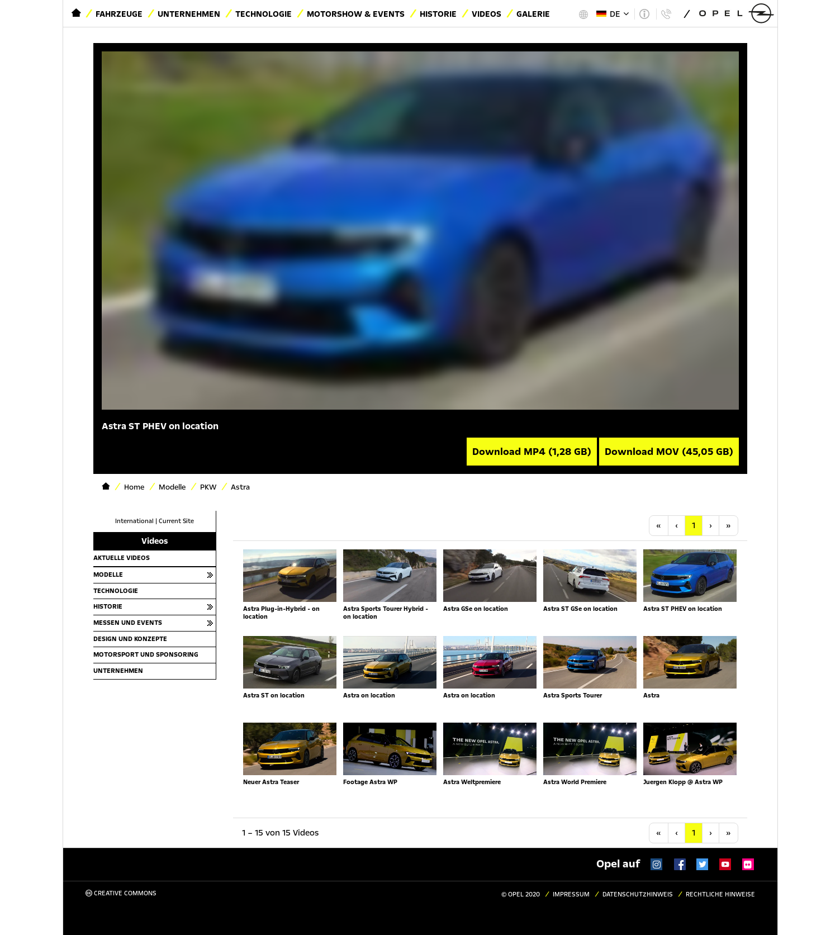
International (134, 521)
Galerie (533, 14)
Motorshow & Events (356, 14)
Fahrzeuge (119, 14)
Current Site (176, 521)
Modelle (108, 574)
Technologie (263, 14)
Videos (486, 14)
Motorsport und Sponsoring (145, 654)
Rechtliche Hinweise (720, 894)
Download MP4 (531, 451)
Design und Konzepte (130, 638)
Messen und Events (127, 622)
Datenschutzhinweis (637, 894)
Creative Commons (121, 893)
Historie (438, 14)
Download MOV (669, 451)
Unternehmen (189, 14)
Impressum (571, 894)
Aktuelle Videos (121, 557)
